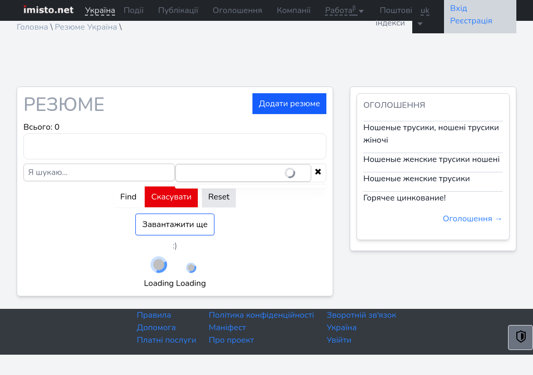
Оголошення (237, 10)
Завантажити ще (175, 224)
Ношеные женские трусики (416, 178)
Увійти (338, 340)
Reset (219, 197)
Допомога (156, 327)
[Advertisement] (266, 63)
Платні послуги (166, 340)
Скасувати (171, 197)
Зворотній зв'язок (361, 315)
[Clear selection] (318, 173)
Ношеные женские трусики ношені (431, 159)
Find (128, 197)
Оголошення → (473, 218)
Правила (154, 315)
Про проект (231, 340)
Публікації (178, 10)
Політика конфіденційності (261, 315)
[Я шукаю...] (99, 172)
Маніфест (227, 327)
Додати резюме (289, 103)
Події (133, 10)
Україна (341, 327)
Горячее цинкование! (404, 198)
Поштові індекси (393, 17)
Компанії (294, 10)
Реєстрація (471, 21)
